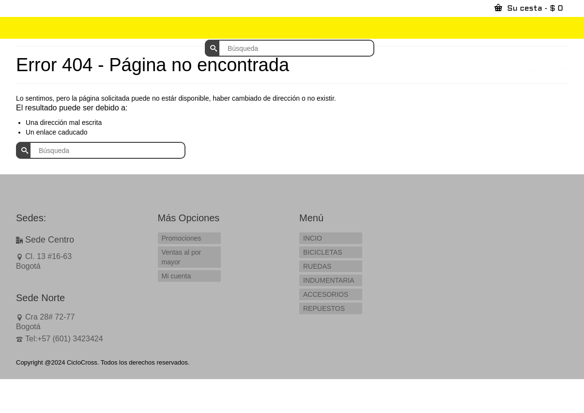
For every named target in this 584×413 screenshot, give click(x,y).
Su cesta (528, 7)
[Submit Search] (212, 48)
